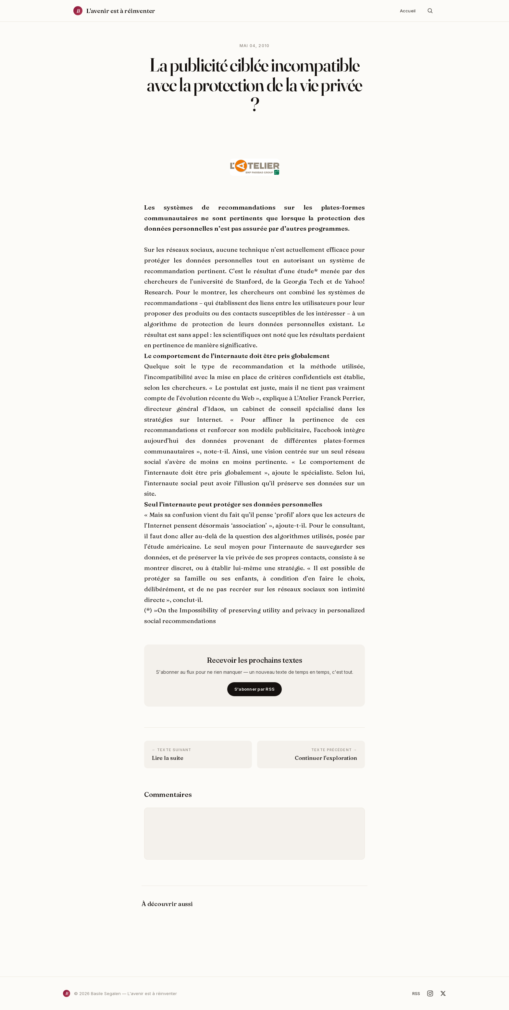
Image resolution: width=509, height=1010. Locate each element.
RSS (416, 993)
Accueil (408, 10)
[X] (443, 993)
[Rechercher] (430, 10)
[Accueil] (114, 11)
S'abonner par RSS (254, 689)
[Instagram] (430, 993)
